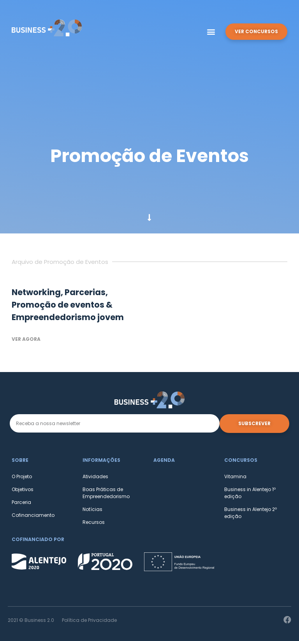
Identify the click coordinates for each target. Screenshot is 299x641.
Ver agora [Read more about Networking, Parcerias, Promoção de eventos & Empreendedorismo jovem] (26, 339)
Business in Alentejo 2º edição (250, 513)
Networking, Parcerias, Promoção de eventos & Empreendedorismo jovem (68, 305)
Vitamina (235, 476)
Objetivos (22, 489)
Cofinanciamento (33, 515)
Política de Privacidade (89, 620)
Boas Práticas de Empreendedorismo (106, 493)
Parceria (21, 502)
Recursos (94, 522)
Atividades (95, 476)
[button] (210, 31)
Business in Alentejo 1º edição (250, 493)
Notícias (92, 509)
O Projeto (22, 476)
